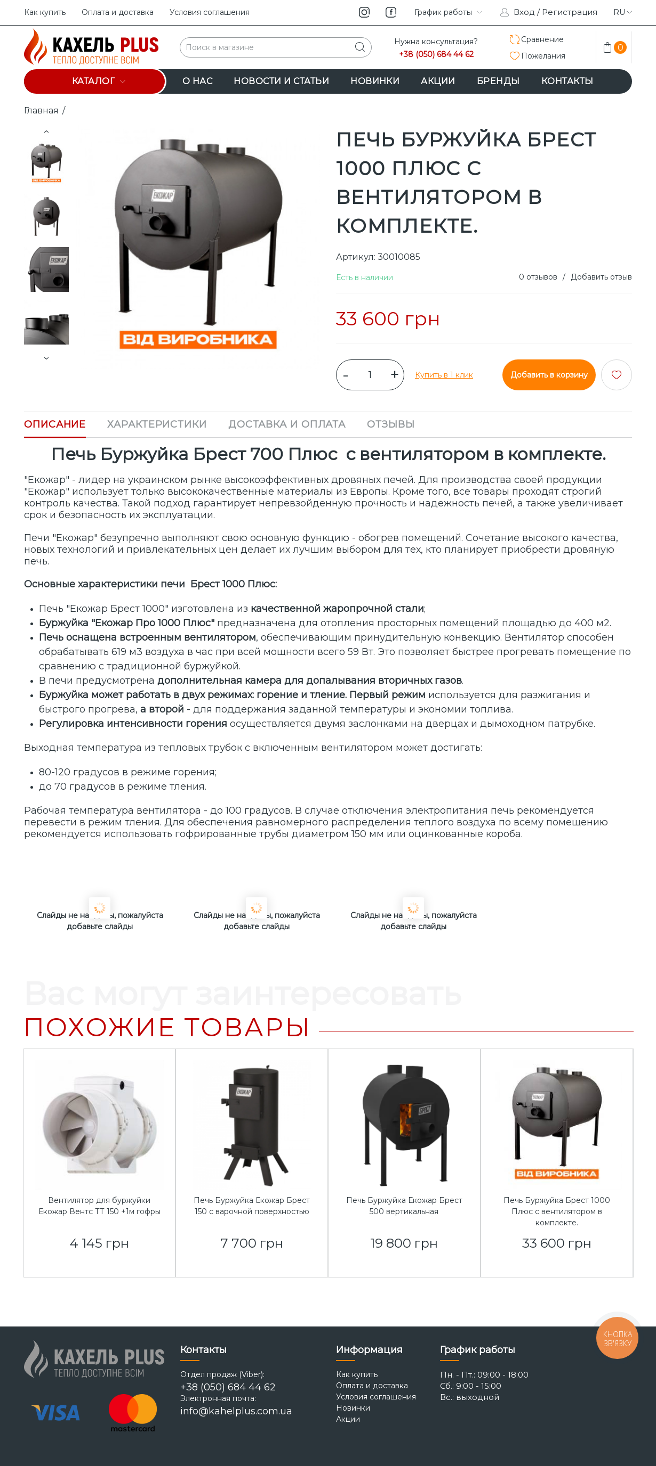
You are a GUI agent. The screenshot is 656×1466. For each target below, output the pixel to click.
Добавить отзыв (601, 277)
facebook (391, 12)
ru (622, 12)
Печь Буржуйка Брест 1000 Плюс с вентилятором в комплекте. (556, 1211)
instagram (364, 12)
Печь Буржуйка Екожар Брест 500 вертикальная (404, 1205)
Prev (46, 131)
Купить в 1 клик (444, 375)
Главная (41, 110)
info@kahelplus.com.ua (236, 1411)
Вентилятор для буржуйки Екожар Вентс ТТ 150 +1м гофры (99, 1205)
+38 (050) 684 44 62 (436, 54)
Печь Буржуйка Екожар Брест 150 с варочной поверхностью (252, 1205)
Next (46, 358)
